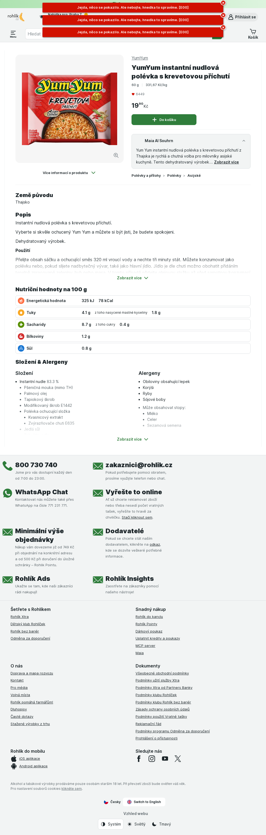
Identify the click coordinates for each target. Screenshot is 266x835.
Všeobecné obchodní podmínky (162, 673)
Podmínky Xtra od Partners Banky (164, 687)
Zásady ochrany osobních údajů (163, 709)
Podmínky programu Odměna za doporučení (173, 731)
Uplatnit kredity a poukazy (158, 638)
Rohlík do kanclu (149, 616)
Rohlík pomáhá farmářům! (32, 702)
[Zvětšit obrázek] (116, 155)
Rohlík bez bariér (25, 631)
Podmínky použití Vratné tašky (161, 716)
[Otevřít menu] (13, 33)
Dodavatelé (125, 531)
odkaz (155, 544)
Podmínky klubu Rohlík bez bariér (163, 702)
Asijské (194, 175)
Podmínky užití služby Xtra (157, 680)
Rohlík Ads (32, 578)
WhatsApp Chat (41, 492)
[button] (241, 17)
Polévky (174, 175)
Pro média (19, 687)
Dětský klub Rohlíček (28, 624)
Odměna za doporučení (30, 638)
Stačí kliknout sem (137, 517)
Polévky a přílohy (146, 175)
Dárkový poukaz (149, 631)
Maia (140, 653)
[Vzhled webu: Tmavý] (161, 824)
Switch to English (144, 802)
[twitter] (178, 758)
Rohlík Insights (130, 578)
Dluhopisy (19, 709)
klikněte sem (71, 789)
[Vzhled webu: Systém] (110, 824)
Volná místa (20, 695)
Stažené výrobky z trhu (30, 724)
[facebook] (139, 758)
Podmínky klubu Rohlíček (156, 695)
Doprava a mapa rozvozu (32, 673)
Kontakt (17, 680)
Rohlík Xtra (20, 616)
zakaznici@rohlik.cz (139, 465)
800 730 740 (36, 465)
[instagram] (152, 758)
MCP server (145, 645)
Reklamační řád (148, 724)
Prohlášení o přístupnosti (157, 738)
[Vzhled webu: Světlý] (136, 824)
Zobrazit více (226, 162)
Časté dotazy (22, 716)
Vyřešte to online (134, 492)
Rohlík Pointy (146, 624)
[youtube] (165, 758)
